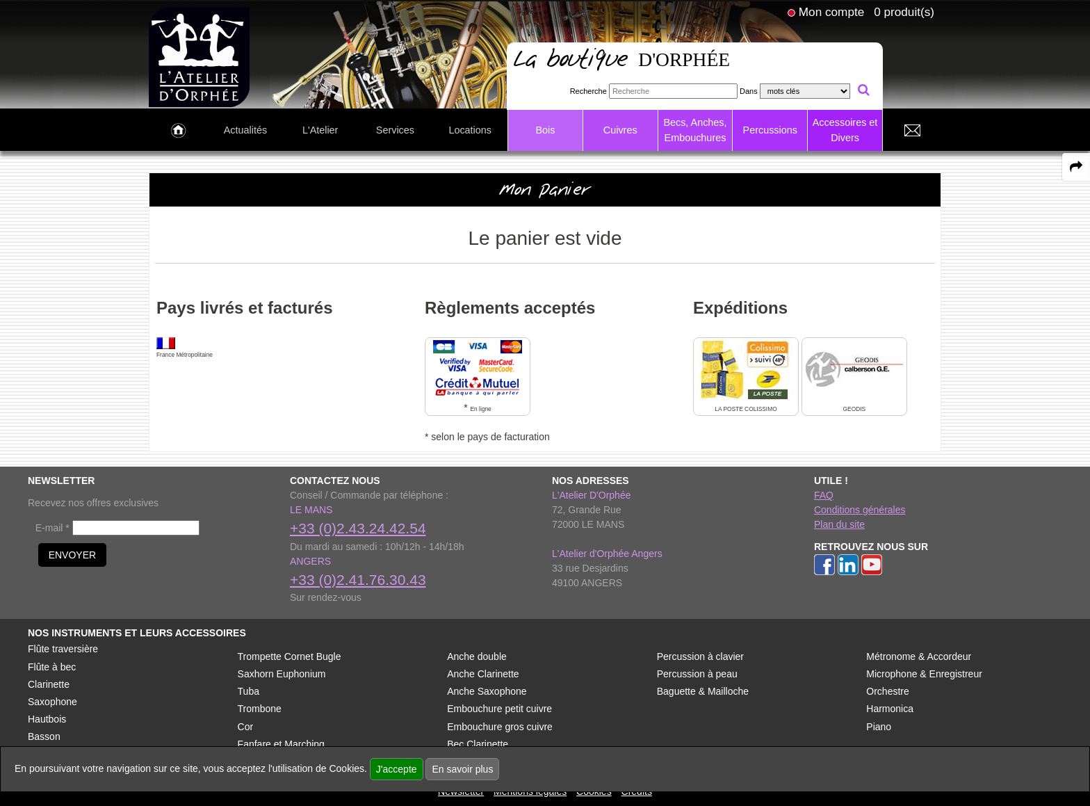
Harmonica (889, 708)
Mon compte (831, 12)
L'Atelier (320, 130)
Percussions (770, 130)
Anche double (477, 656)
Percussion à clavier (700, 656)
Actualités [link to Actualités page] (245, 130)
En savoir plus (462, 769)
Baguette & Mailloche (703, 691)
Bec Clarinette (477, 744)
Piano (878, 726)
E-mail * (52, 527)
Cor (246, 726)
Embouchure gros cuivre (500, 726)
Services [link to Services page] (395, 130)
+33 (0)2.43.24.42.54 (358, 528)
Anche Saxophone (486, 691)
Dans (749, 91)
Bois (545, 130)
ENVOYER (72, 555)
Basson (44, 736)
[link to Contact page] (912, 131)
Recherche (588, 91)
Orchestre (887, 691)
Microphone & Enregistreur (924, 673)
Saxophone (52, 701)
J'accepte (396, 769)
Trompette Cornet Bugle (289, 656)
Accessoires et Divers (845, 130)
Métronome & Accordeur (918, 656)
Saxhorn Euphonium (282, 673)
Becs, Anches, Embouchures (694, 130)
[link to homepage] (199, 56)
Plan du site (839, 524)
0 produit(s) (904, 12)
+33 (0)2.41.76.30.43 (358, 580)
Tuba (248, 691)
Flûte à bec (52, 666)
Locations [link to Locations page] (469, 130)
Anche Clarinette (483, 673)
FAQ (823, 495)
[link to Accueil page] (178, 131)
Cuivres (620, 130)
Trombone (260, 708)
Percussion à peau (697, 673)
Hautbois (47, 719)
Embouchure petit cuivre (499, 708)
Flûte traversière (63, 648)
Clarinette (49, 684)
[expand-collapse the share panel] (1076, 167)
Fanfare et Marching (281, 744)
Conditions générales (860, 509)
